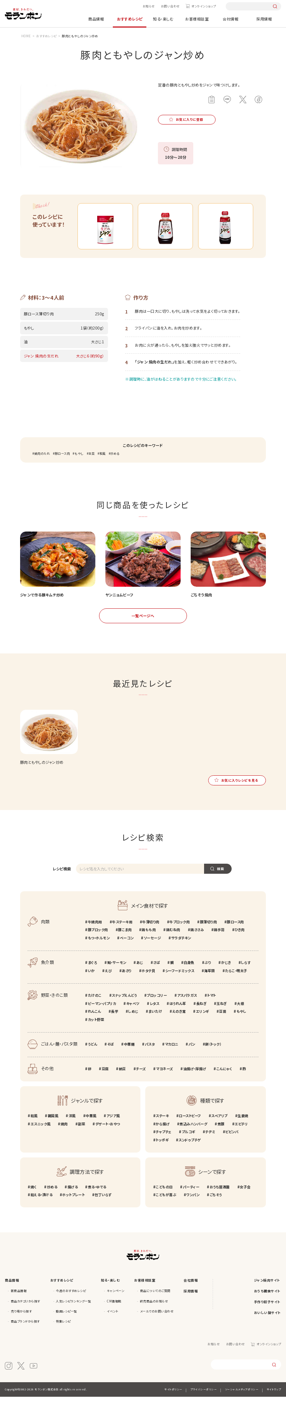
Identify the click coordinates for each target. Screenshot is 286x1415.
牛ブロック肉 (179, 940)
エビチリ (241, 1142)
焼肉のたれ (42, 472)
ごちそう (216, 1213)
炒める (115, 472)
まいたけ (155, 1030)
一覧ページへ (143, 634)
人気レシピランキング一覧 (73, 1319)
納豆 (122, 1087)
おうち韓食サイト (267, 1309)
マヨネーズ (164, 1087)
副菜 (81, 1142)
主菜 (91, 472)
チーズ (141, 1087)
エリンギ (202, 1030)
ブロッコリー (157, 1013)
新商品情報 (19, 1309)
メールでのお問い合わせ (157, 1329)
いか (91, 989)
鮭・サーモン (116, 980)
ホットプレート (73, 1213)
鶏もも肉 (149, 948)
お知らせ (149, 6)
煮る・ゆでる (97, 1205)
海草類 (209, 989)
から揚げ (162, 1142)
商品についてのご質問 (155, 1309)
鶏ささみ (197, 948)
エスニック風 (41, 1142)
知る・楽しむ (163, 19)
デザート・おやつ (107, 1142)
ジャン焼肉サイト (267, 1298)
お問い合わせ (170, 6)
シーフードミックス (179, 989)
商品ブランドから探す (25, 1340)
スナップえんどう (124, 1013)
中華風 (91, 1134)
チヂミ (210, 1150)
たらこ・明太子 (236, 989)
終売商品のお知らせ (154, 1319)
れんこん (94, 1030)
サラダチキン (181, 956)
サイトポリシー (173, 1407)
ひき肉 (240, 948)
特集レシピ (63, 1340)
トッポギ (162, 1158)
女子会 (245, 1205)
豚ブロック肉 (98, 948)
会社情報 (230, 19)
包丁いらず (103, 1213)
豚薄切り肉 (208, 940)
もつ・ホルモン (99, 956)
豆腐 (105, 1087)
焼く (34, 1205)
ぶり (207, 980)
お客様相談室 (197, 19)
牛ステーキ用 (122, 940)
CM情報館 (114, 1319)
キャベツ (133, 1021)
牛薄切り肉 (150, 940)
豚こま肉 (124, 948)
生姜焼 (243, 1134)
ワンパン (192, 1213)
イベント (112, 1329)
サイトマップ (274, 1407)
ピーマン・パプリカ (102, 1021)
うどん (92, 1062)
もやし (79, 472)
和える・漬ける (42, 1213)
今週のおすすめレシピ (71, 1309)
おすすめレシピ (130, 19)
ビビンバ (231, 1150)
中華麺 (129, 1062)
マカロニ (171, 1062)
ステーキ (162, 1134)
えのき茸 (179, 1030)
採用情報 (264, 19)
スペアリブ (219, 1134)
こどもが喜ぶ (166, 1213)
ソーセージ (152, 956)
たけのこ (95, 1013)
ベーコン (127, 956)
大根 (240, 1021)
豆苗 (222, 1030)
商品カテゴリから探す (25, 1319)
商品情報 (96, 19)
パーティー (191, 1205)
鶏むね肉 (173, 948)
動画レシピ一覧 (66, 1329)
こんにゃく (224, 1087)
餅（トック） (213, 1062)
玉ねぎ (221, 1021)
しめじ (133, 1030)
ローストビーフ (190, 1134)
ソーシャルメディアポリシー (242, 1407)
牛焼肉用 (95, 940)
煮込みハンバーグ (193, 1142)
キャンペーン (115, 1309)
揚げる (72, 1205)
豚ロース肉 (62, 472)
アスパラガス (187, 1013)
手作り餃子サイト (267, 1320)
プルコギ (188, 1150)
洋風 (72, 1134)
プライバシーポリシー (203, 1407)
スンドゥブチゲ (189, 1158)
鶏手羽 (219, 948)
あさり (126, 989)
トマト (211, 1013)
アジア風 (113, 1134)
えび (108, 989)
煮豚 (221, 1142)
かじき (226, 980)
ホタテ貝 (148, 989)
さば (156, 980)
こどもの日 (164, 1205)
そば (110, 1062)
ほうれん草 (177, 1021)
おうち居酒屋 (220, 1205)
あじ (139, 980)
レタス (154, 1021)
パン (191, 1062)
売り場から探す (21, 1329)
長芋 (114, 1030)
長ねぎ (201, 1021)
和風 (102, 472)
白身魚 (189, 980)
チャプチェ (164, 1150)
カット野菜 (96, 1037)
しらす (246, 980)
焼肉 (64, 1142)
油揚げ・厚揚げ (194, 1087)
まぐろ (92, 980)
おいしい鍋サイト (267, 1331)
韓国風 (53, 1134)
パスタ (150, 1062)
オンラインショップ (203, 6)
